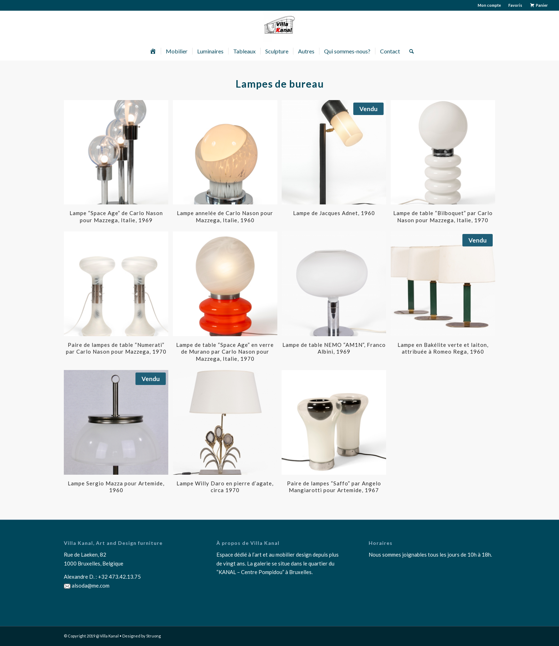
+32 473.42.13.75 (119, 576)
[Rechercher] (409, 51)
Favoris (515, 5)
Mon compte (489, 5)
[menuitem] (489, 5)
